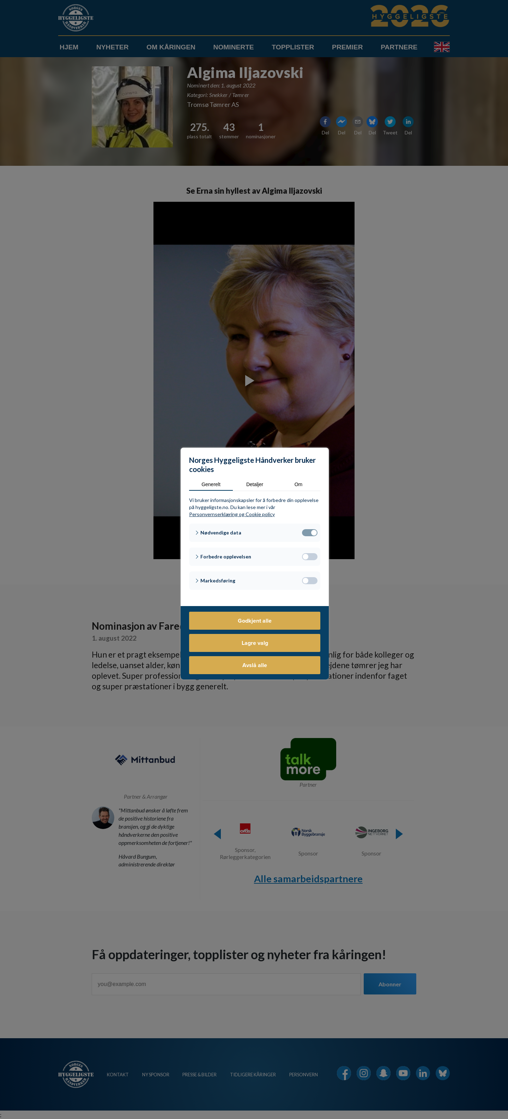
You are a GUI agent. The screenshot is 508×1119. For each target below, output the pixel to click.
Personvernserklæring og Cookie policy (232, 514)
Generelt (210, 484)
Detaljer (254, 484)
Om (299, 484)
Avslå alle (254, 665)
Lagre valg (255, 643)
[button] (254, 532)
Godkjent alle (255, 621)
